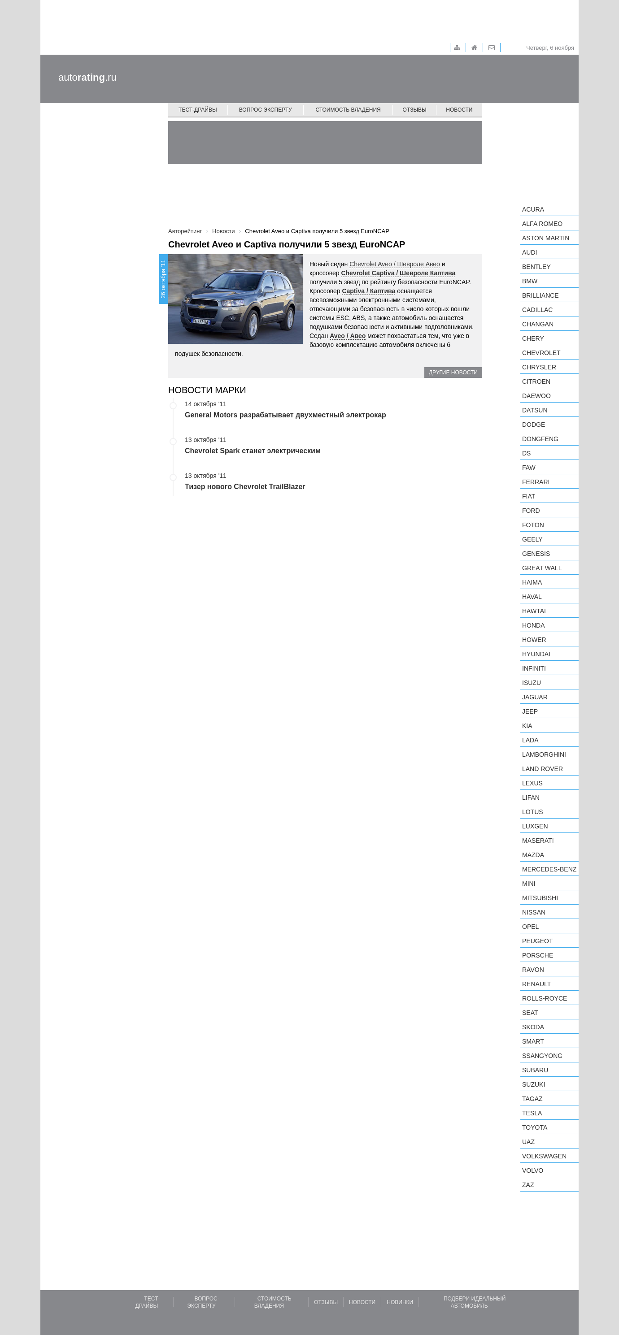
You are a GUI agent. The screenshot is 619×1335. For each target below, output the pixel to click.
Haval (532, 596)
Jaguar (535, 697)
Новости (459, 110)
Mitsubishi (540, 898)
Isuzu (531, 682)
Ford (531, 510)
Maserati (538, 840)
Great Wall (542, 568)
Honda (533, 625)
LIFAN (531, 797)
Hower (534, 639)
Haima (532, 582)
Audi (529, 252)
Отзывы (415, 110)
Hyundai (536, 654)
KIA (527, 725)
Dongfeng (540, 438)
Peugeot (537, 941)
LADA (530, 740)
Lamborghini (544, 754)
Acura (533, 209)
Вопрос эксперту (265, 110)
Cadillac (537, 309)
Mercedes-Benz (549, 869)
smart (533, 1041)
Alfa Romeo (542, 223)
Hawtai (534, 611)
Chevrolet (541, 352)
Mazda (533, 854)
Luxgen (535, 826)
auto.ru (87, 77)
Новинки (400, 1302)
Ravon (533, 969)
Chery (533, 338)
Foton (533, 525)
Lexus (532, 783)
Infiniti (534, 668)
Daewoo (536, 395)
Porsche (537, 955)
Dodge (533, 424)
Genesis (536, 553)
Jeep (530, 711)
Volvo (532, 1170)
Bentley (536, 266)
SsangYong (542, 1055)
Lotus (532, 811)
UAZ (528, 1141)
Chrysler (539, 367)
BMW (529, 281)
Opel (530, 926)
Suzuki (533, 1084)
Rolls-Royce (544, 998)
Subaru (535, 1070)
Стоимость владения (347, 110)
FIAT (528, 496)
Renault (536, 984)
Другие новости (453, 372)
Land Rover (542, 768)
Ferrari (535, 481)
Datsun (535, 410)
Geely (532, 539)
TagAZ (532, 1098)
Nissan (533, 912)
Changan (538, 324)
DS (526, 453)
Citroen (536, 381)
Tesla (532, 1113)
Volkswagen (544, 1156)
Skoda (533, 1027)
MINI (529, 883)
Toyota (534, 1127)
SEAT (530, 1012)
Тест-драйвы (198, 110)
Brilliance (540, 295)
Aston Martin (545, 238)
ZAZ (528, 1184)
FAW (529, 467)
